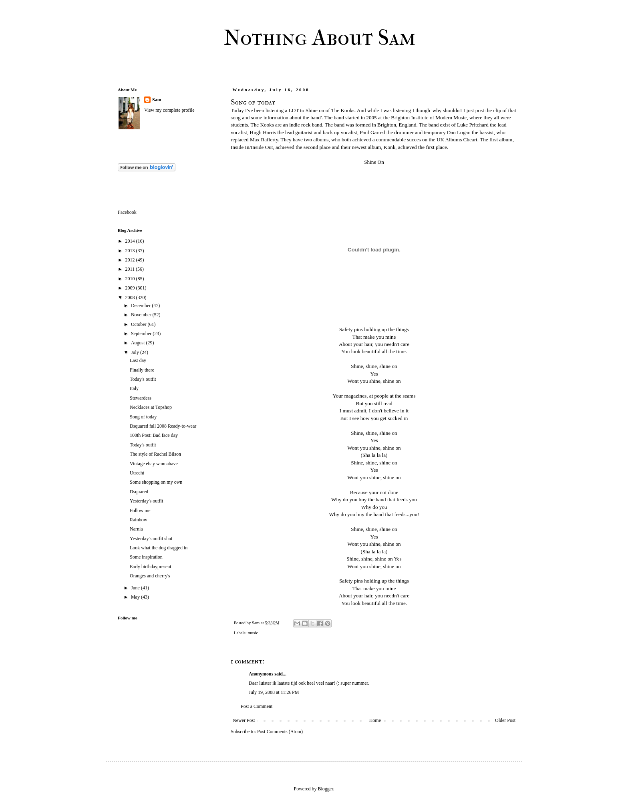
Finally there (142, 370)
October (139, 324)
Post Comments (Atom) (280, 731)
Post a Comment (256, 706)
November (142, 315)
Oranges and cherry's (150, 576)
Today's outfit (143, 379)
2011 (130, 269)
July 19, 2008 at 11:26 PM (274, 692)
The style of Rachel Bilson (155, 454)
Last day (138, 360)
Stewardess (140, 398)
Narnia (136, 529)
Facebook (127, 212)
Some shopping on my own (156, 482)
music (253, 632)
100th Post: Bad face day (154, 435)
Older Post (505, 720)
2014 (130, 241)
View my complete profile (169, 110)
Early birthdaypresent (150, 566)
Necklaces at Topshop (151, 407)
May (136, 597)
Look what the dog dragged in (158, 548)
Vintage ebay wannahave (154, 463)
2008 (130, 297)
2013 (130, 250)
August (138, 343)
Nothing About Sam (320, 37)
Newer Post (244, 720)
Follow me (140, 510)
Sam (156, 100)
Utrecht (137, 473)
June (136, 588)
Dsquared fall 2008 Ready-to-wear (163, 426)
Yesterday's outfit (146, 501)
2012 (130, 260)
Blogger (325, 789)
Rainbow (138, 520)
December (141, 305)
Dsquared (139, 491)
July (135, 352)
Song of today (143, 417)
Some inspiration (146, 557)
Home (375, 720)
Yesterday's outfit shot (151, 538)
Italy (134, 388)
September (142, 333)
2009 (130, 288)
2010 (130, 278)
